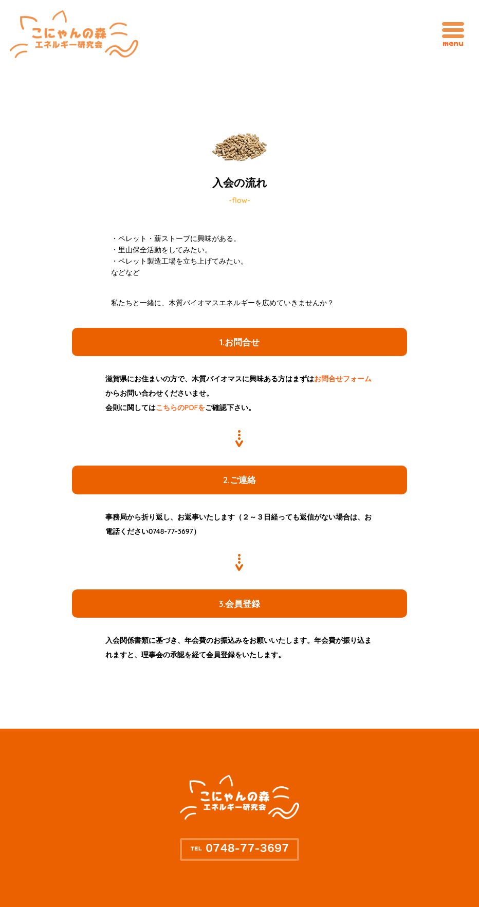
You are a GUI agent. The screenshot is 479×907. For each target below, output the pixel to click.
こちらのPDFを (180, 407)
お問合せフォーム (343, 378)
